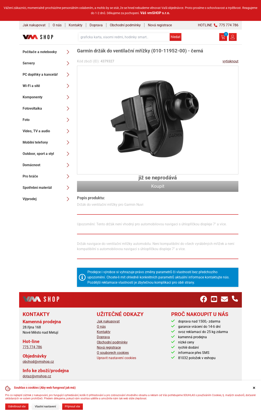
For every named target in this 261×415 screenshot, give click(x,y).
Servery (47, 63)
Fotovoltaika (47, 108)
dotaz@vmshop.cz (37, 376)
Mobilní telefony (47, 142)
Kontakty (75, 25)
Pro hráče (47, 176)
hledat (175, 37)
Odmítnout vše (17, 406)
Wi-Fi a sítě (47, 86)
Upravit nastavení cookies (116, 358)
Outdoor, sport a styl (47, 154)
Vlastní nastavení (45, 406)
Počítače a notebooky (47, 52)
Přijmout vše (72, 406)
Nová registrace (160, 25)
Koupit (157, 186)
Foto (47, 120)
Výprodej (47, 199)
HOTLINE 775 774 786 (218, 25)
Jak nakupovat (34, 25)
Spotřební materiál (47, 188)
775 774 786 (32, 347)
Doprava (96, 25)
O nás (57, 25)
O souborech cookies (113, 353)
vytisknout (230, 61)
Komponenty (47, 97)
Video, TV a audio (47, 131)
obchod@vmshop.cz (38, 362)
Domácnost (47, 165)
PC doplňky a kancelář (47, 75)
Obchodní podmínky (125, 25)
